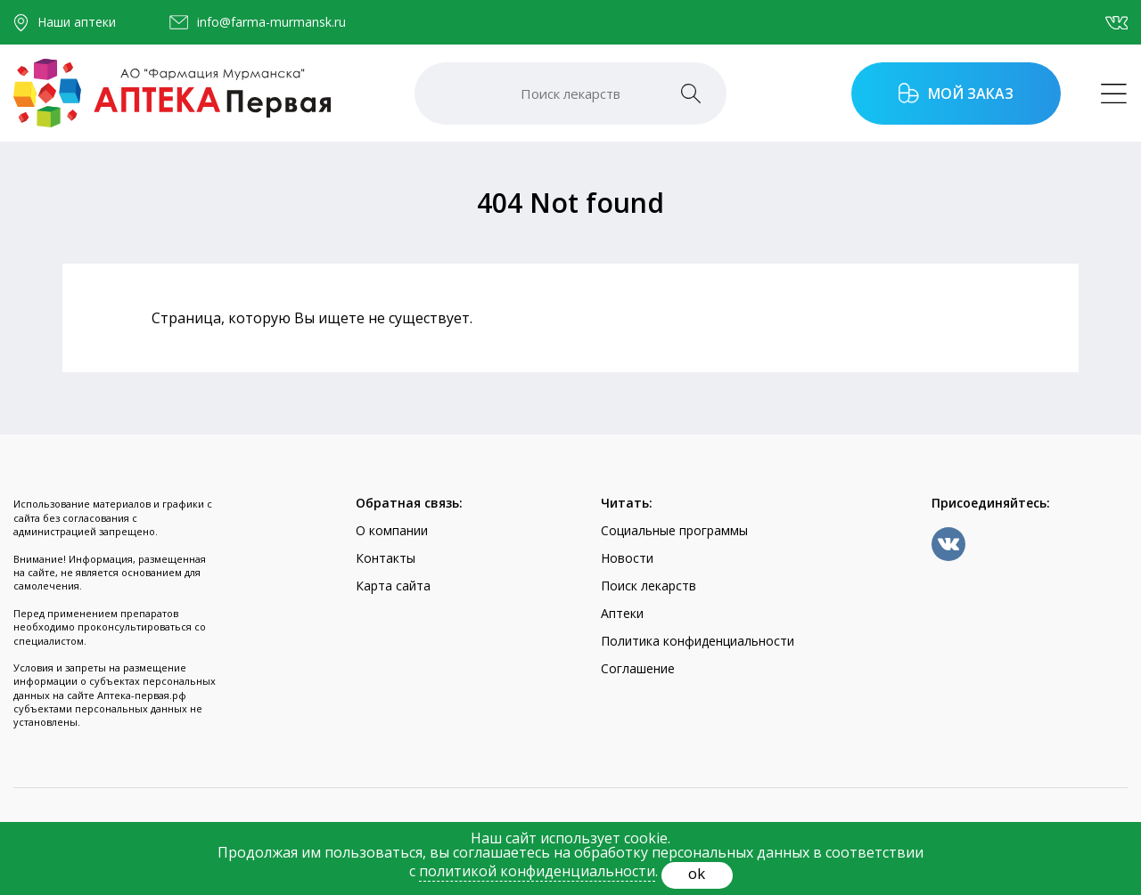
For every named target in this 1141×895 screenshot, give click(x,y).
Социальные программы (674, 530)
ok (696, 873)
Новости (627, 557)
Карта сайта (393, 585)
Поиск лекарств (648, 585)
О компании (392, 530)
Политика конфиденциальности (697, 640)
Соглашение (638, 668)
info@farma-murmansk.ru (271, 22)
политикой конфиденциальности (537, 871)
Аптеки (622, 613)
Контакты (385, 557)
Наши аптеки (76, 21)
